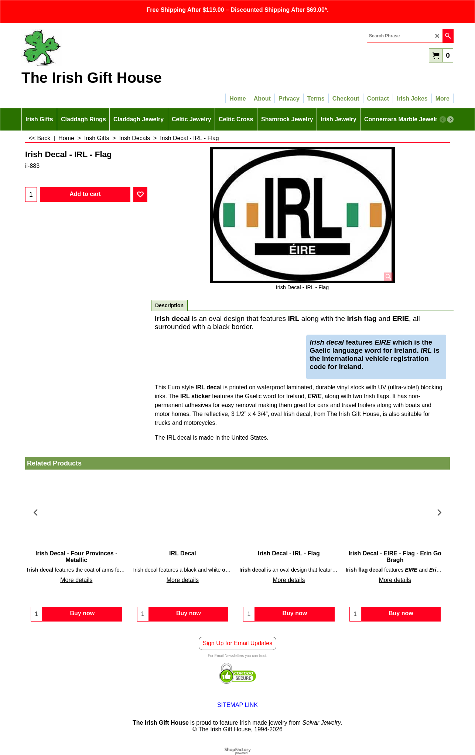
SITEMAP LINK (237, 705)
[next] (450, 119)
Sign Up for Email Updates (238, 643)
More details (76, 580)
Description (169, 305)
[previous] (443, 119)
